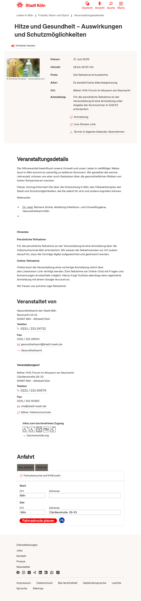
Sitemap (38, 588)
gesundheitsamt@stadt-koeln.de (41, 344)
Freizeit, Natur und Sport (53, 15)
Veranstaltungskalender (89, 15)
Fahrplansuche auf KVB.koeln (42, 475)
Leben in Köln (24, 15)
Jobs (19, 550)
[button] (121, 5)
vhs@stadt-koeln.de (33, 406)
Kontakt (21, 556)
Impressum (23, 583)
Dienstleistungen (27, 545)
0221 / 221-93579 (33, 390)
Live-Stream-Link (85, 124)
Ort (22, 491)
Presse (20, 561)
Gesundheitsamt (31, 350)
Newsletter (23, 567)
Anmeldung (81, 117)
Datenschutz (44, 583)
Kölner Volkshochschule (36, 412)
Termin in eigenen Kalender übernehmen (99, 131)
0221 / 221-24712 (33, 329)
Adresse (54, 491)
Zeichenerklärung (38, 435)
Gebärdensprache (94, 583)
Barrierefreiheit (67, 583)
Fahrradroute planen (38, 520)
